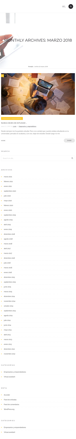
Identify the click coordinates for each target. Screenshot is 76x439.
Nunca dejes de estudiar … (14, 123)
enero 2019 (8, 229)
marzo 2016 (8, 268)
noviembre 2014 (9, 301)
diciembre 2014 (9, 296)
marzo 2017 (8, 253)
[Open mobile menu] (64, 6)
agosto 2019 (8, 220)
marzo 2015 (8, 291)
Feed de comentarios (11, 404)
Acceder (7, 395)
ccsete (14, 126)
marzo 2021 (8, 177)
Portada (30, 66)
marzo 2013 (8, 339)
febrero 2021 (8, 181)
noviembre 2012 (9, 354)
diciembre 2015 (9, 277)
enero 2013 (8, 344)
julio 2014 (7, 320)
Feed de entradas (10, 400)
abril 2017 (7, 248)
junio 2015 (7, 287)
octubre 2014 (8, 306)
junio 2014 (7, 325)
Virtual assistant (9, 377)
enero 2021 (8, 186)
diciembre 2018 (9, 234)
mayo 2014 (8, 330)
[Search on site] (38, 158)
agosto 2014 (8, 315)
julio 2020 (7, 196)
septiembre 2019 (10, 215)
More (3, 140)
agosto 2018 (8, 239)
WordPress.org (9, 409)
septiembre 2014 (10, 311)
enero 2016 (8, 272)
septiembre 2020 (10, 191)
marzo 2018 (8, 244)
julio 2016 (7, 263)
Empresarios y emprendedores (15, 372)
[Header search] (71, 6)
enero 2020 (8, 210)
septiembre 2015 (10, 282)
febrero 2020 (8, 205)
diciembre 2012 (9, 349)
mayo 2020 (8, 201)
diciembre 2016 (9, 258)
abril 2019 (7, 224)
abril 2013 (7, 335)
